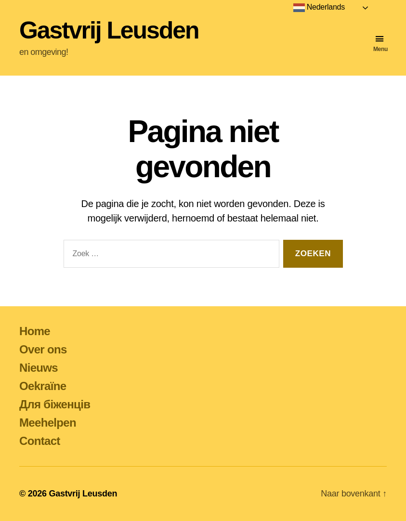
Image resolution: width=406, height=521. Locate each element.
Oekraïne (42, 385)
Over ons (43, 349)
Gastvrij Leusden (108, 30)
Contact (39, 440)
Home (34, 331)
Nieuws (38, 367)
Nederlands (319, 7)
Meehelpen (47, 422)
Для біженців (54, 404)
